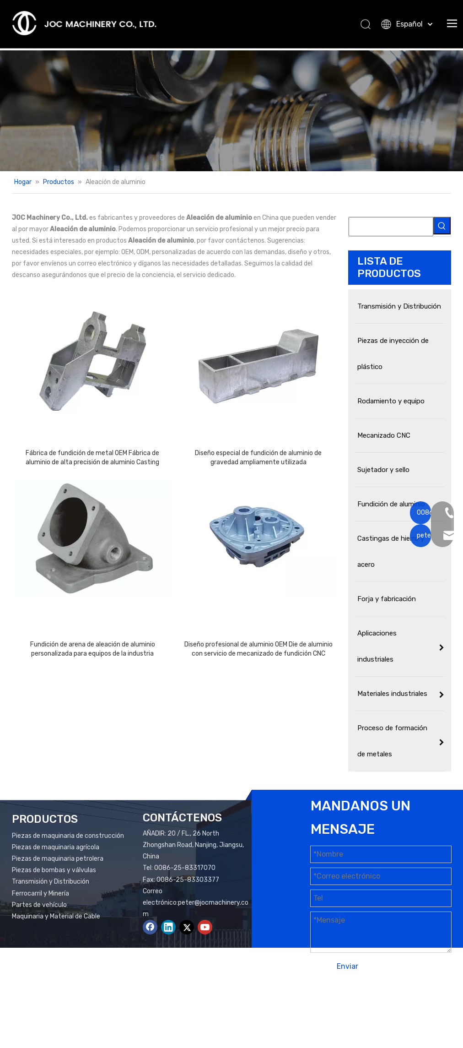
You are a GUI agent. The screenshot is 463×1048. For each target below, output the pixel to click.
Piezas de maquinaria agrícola (55, 847)
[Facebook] (150, 927)
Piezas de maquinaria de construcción (68, 836)
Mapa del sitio (424, 1003)
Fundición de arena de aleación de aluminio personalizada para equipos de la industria (92, 649)
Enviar (347, 966)
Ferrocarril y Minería (40, 893)
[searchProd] (391, 226)
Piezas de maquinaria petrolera (57, 859)
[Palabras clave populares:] (442, 225)
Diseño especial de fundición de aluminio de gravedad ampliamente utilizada (258, 457)
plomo (364, 1014)
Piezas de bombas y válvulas (54, 870)
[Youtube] (205, 927)
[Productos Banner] (231, 110)
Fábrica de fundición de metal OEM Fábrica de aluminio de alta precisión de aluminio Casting (92, 457)
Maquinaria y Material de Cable (56, 916)
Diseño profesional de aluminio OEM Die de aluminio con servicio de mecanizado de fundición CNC (258, 649)
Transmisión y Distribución (50, 881)
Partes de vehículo (39, 905)
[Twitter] (186, 927)
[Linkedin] (168, 927)
